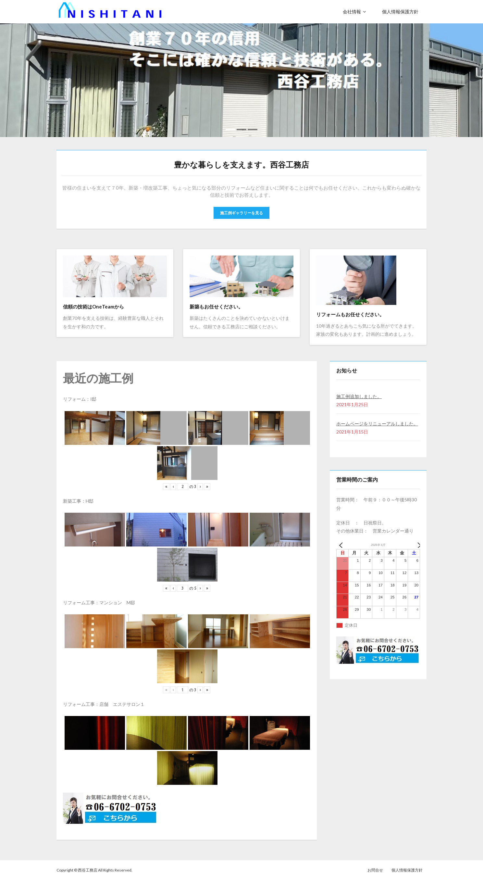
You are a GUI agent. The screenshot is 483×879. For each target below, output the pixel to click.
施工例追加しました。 (359, 395)
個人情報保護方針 (407, 868)
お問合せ (375, 868)
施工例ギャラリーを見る (241, 211)
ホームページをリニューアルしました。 (377, 422)
